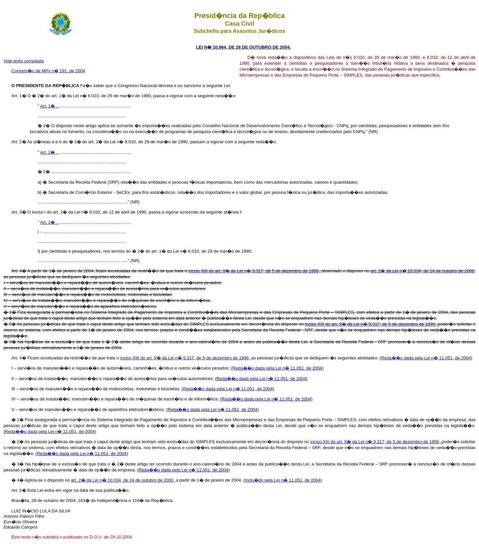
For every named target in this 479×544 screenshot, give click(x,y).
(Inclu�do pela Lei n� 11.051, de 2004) (282, 480)
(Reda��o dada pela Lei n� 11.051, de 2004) (426, 357)
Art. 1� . (49, 105)
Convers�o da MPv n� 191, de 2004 (48, 70)
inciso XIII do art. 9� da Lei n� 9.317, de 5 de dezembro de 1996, (254, 270)
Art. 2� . (49, 152)
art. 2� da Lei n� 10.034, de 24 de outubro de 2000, (423, 270)
